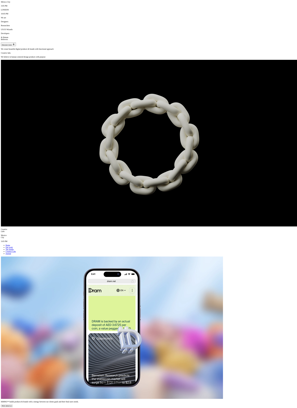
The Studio (10, 249)
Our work (9, 247)
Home (8, 245)
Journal (8, 254)
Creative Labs (11, 251)
